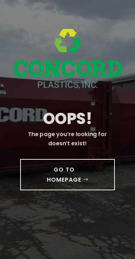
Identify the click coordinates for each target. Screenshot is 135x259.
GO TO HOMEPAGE (64, 174)
